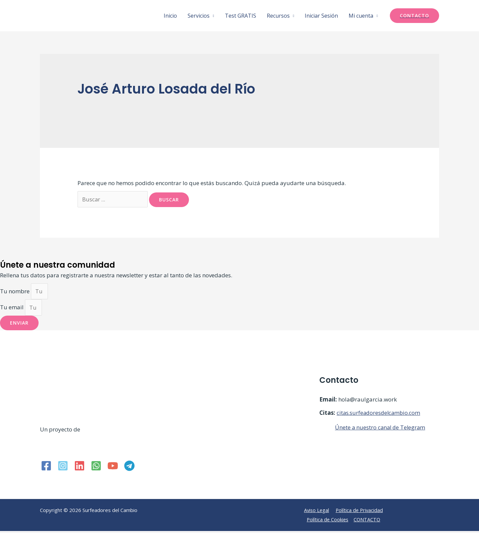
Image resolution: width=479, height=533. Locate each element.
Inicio (170, 15)
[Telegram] (129, 467)
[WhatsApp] (96, 467)
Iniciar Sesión (321, 15)
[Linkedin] (79, 467)
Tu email (12, 309)
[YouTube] (112, 467)
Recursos (278, 15)
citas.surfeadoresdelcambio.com (380, 414)
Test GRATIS (240, 15)
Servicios (199, 15)
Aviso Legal (316, 512)
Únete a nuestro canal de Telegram (381, 429)
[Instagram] (63, 467)
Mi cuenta (361, 15)
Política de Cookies (327, 521)
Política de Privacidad (360, 512)
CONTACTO (367, 521)
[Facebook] (46, 467)
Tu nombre (15, 292)
